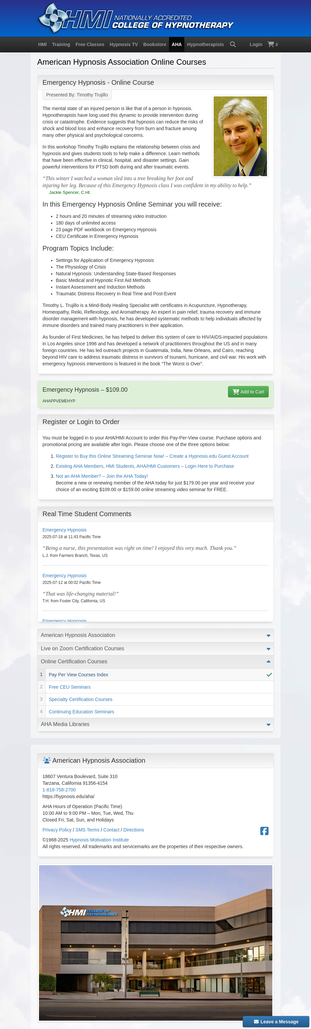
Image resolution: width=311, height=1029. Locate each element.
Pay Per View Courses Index (78, 674)
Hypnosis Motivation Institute (99, 839)
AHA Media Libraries (65, 724)
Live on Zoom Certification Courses (82, 648)
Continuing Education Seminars (81, 711)
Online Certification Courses (74, 661)
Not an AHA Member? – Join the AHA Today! (102, 476)
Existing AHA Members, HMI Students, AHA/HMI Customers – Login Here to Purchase (145, 466)
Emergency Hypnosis (65, 530)
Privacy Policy (57, 829)
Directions (133, 829)
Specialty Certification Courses (81, 699)
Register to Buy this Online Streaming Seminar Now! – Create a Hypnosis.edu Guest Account (152, 456)
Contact (111, 829)
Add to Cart (248, 391)
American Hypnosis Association (78, 635)
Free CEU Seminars (70, 687)
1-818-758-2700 (59, 789)
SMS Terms (87, 829)
